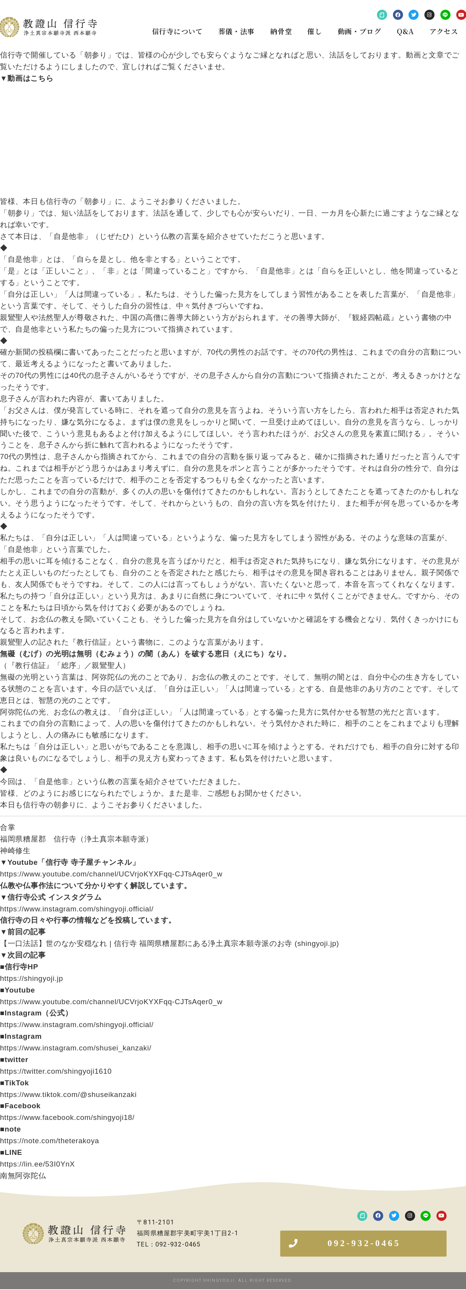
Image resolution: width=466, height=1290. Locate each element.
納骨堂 (281, 31)
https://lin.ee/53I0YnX (37, 1164)
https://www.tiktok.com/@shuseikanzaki (68, 1094)
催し (314, 31)
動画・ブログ (359, 31)
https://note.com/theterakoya (49, 1141)
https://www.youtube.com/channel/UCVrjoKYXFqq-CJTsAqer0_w (111, 874)
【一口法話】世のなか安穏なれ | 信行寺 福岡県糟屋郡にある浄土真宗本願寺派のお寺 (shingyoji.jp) (169, 943)
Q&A (405, 31)
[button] (363, 1244)
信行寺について (177, 31)
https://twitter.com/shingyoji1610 (56, 1071)
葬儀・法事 (236, 31)
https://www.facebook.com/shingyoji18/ (67, 1117)
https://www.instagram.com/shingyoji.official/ (77, 909)
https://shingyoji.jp (31, 978)
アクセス (443, 31)
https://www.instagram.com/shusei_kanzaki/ (76, 1048)
